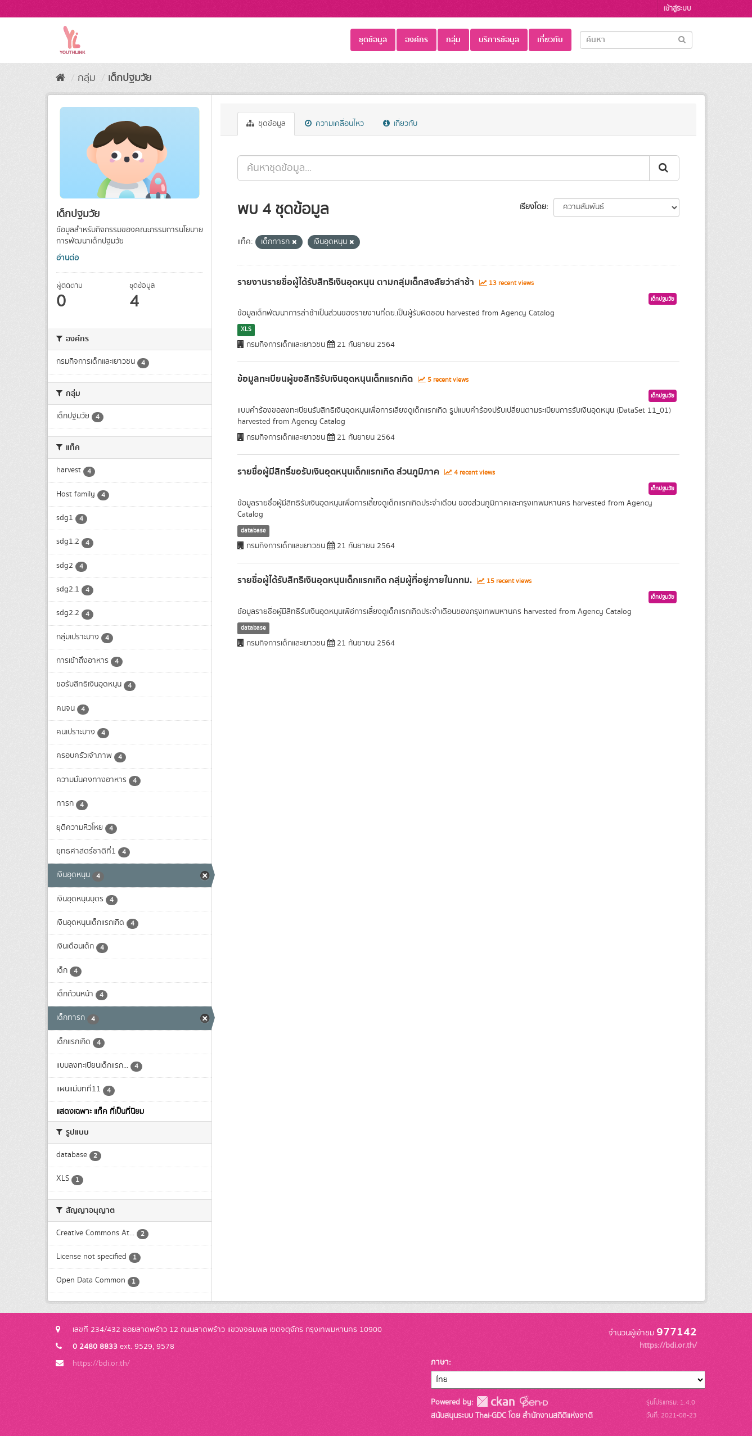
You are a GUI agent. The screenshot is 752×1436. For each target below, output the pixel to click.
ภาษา (440, 1362)
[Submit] (682, 39)
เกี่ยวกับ (550, 40)
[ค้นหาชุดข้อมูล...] (443, 168)
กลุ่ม (453, 40)
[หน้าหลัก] (60, 78)
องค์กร (416, 40)
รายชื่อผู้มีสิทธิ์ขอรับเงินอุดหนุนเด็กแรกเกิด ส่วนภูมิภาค (338, 471)
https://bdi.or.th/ (101, 1363)
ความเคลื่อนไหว (334, 123)
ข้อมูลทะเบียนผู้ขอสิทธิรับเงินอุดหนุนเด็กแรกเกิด (325, 379)
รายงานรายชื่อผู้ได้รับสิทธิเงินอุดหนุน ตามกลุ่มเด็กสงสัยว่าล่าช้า (355, 282)
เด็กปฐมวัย (129, 78)
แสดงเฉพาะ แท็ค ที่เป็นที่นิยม (100, 1111)
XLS (246, 329)
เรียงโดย (533, 207)
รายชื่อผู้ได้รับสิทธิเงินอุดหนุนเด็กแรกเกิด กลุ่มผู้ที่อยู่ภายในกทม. (354, 580)
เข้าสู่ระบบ (677, 8)
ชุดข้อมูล (373, 40)
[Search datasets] (636, 40)
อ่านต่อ (67, 258)
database (253, 530)
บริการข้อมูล (499, 40)
